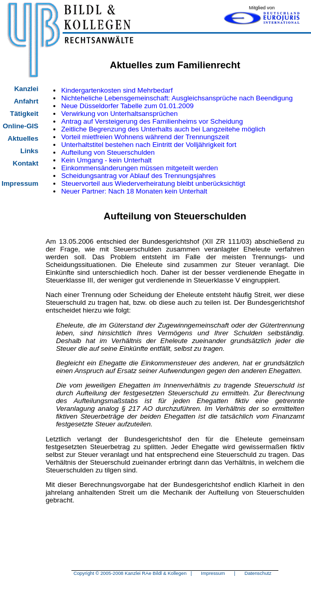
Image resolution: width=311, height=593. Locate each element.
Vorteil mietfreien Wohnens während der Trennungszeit (145, 137)
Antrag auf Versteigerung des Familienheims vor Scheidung (152, 121)
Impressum (20, 183)
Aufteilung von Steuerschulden (108, 152)
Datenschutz (257, 573)
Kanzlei (26, 89)
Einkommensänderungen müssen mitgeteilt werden (139, 168)
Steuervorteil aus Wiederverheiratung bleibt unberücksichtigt (153, 183)
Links (29, 151)
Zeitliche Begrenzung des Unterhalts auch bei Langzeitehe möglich (163, 129)
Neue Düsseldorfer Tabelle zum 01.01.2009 (127, 106)
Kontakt (26, 163)
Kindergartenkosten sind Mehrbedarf (117, 90)
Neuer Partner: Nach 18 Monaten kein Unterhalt (134, 191)
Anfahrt (26, 101)
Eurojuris (262, 17)
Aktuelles (23, 138)
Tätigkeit (24, 113)
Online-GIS (20, 126)
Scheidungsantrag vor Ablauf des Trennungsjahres (138, 176)
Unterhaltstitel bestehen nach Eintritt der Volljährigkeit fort (148, 145)
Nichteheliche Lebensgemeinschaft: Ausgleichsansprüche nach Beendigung (177, 98)
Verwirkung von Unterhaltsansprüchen (119, 113)
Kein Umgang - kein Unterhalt (106, 160)
